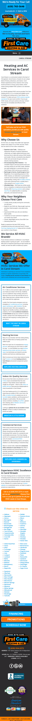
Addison (6, 514)
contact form (15, 494)
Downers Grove (25, 516)
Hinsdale (23, 539)
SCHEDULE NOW (16, 625)
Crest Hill (7, 537)
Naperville (7, 568)
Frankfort (23, 524)
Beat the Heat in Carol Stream (16, 324)
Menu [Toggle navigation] (17, 53)
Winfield (6, 592)
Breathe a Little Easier (14, 415)
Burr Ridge (7, 529)
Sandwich (23, 559)
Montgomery (8, 564)
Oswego (22, 549)
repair (4, 306)
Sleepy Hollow (24, 562)
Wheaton (7, 586)
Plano (22, 555)
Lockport (7, 555)
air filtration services (18, 402)
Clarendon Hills (9, 535)
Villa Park (7, 573)
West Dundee (8, 579)
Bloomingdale (8, 525)
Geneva (22, 525)
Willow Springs (8, 588)
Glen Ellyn (23, 529)
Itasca (6, 546)
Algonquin (7, 516)
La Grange (7, 549)
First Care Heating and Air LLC (9, 228)
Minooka (7, 561)
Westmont (7, 584)
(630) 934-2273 (17, 648)
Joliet (6, 547)
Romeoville (23, 557)
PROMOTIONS (16, 619)
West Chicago (8, 577)
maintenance (9, 306)
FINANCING (16, 613)
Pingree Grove (24, 551)
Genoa (22, 527)
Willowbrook (8, 590)
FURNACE (4, 719)
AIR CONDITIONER (13, 719)
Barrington (7, 520)
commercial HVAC (17, 439)
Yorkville (7, 596)
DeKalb (22, 514)
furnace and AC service (13, 132)
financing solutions (17, 189)
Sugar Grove (24, 568)
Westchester (8, 581)
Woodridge (7, 594)
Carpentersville (9, 533)
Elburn (22, 518)
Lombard (7, 557)
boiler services (16, 350)
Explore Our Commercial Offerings (16, 460)
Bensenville (7, 524)
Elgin (21, 520)
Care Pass (7, 191)
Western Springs (9, 582)
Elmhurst (23, 522)
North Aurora (24, 546)
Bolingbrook (8, 527)
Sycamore (7, 571)
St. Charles (23, 566)
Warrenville (7, 575)
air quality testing (10, 395)
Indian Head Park (9, 544)
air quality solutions (25, 179)
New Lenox (23, 544)
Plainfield (23, 553)
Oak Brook (23, 547)
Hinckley (23, 537)
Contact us (9, 359)
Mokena (6, 562)
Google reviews (19, 183)
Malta (6, 559)
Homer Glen (24, 540)
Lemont (6, 551)
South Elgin (23, 564)
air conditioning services (15, 304)
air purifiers (21, 401)
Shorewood (23, 561)
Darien (6, 539)
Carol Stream (8, 531)
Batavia (6, 522)
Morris (6, 566)
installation (19, 306)
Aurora (6, 518)
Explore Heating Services (15, 367)
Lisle (5, 553)
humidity (5, 397)
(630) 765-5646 (16, 6)
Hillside (22, 535)
